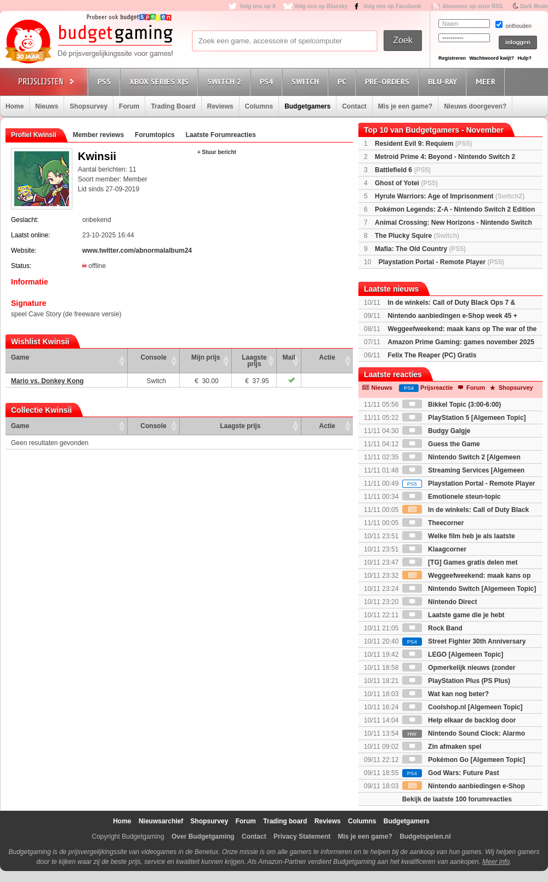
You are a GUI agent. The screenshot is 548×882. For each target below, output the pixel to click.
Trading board (285, 821)
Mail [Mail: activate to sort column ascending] (289, 357)
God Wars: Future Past (450, 773)
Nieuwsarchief (161, 821)
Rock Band (432, 628)
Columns (259, 106)
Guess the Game (441, 444)
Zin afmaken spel (442, 746)
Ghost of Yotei (406, 183)
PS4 (268, 81)
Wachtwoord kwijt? (491, 58)
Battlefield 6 (403, 170)
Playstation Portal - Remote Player (441, 262)
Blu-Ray (444, 81)
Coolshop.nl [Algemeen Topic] (462, 707)
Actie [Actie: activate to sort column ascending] (327, 357)
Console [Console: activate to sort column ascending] (154, 357)
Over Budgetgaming (203, 836)
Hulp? (524, 58)
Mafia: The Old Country (420, 249)
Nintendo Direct (439, 602)
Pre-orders (389, 81)
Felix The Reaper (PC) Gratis (431, 355)
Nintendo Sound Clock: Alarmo (463, 733)
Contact (354, 106)
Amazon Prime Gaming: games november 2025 (460, 342)
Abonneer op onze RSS (472, 6)
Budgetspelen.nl (424, 836)
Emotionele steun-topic (451, 496)
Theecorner (433, 523)
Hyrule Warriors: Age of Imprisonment (449, 196)
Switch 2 (225, 81)
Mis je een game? (405, 106)
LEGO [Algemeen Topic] (452, 654)
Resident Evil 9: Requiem (423, 143)
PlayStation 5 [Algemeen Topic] (464, 418)
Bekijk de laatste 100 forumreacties (457, 799)
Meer (487, 81)
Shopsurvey (88, 106)
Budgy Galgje (436, 431)
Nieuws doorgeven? (475, 106)
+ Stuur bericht (216, 152)
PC (344, 81)
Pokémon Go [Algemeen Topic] (463, 760)
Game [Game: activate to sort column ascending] (20, 357)
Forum (129, 106)
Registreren (452, 58)
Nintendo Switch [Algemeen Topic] (469, 589)
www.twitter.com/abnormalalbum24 (137, 250)
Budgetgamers (307, 106)
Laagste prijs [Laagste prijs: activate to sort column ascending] (254, 361)
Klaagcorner (434, 549)
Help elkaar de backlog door (459, 720)
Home (14, 106)
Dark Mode (534, 6)
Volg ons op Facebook (392, 6)
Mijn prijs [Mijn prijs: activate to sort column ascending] (205, 357)
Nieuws (46, 106)
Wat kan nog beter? (445, 694)
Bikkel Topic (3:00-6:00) (451, 404)
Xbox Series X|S (160, 81)
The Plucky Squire (417, 236)
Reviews (220, 106)
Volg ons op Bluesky (321, 6)
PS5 (106, 81)
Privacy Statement (301, 836)
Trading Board (173, 106)
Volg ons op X (257, 6)
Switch (307, 81)
